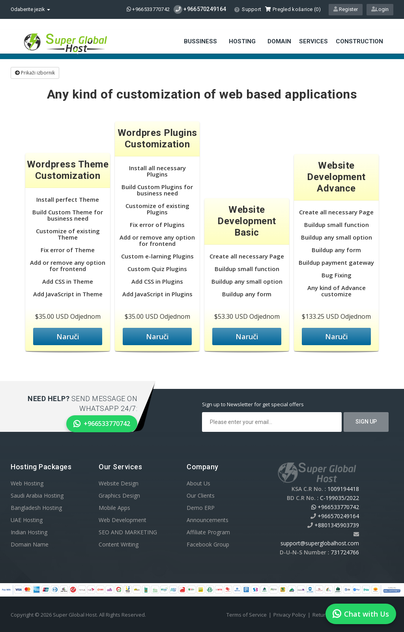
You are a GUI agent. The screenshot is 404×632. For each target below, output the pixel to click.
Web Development (122, 520)
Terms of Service (246, 614)
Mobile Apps (114, 507)
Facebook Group (208, 544)
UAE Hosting (27, 520)
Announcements (207, 520)
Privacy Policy (289, 614)
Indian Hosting (29, 532)
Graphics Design (119, 495)
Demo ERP (201, 507)
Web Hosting (27, 483)
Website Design (118, 483)
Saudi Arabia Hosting (37, 495)
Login (380, 9)
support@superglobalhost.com (320, 543)
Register (345, 9)
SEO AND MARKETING (128, 532)
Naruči (67, 336)
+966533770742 (148, 9)
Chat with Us (361, 614)
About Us (198, 483)
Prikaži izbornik (35, 72)
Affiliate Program (208, 532)
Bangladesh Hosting (36, 507)
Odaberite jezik (30, 9)
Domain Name (30, 544)
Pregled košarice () (293, 9)
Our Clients (201, 495)
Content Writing (118, 544)
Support (247, 9)
